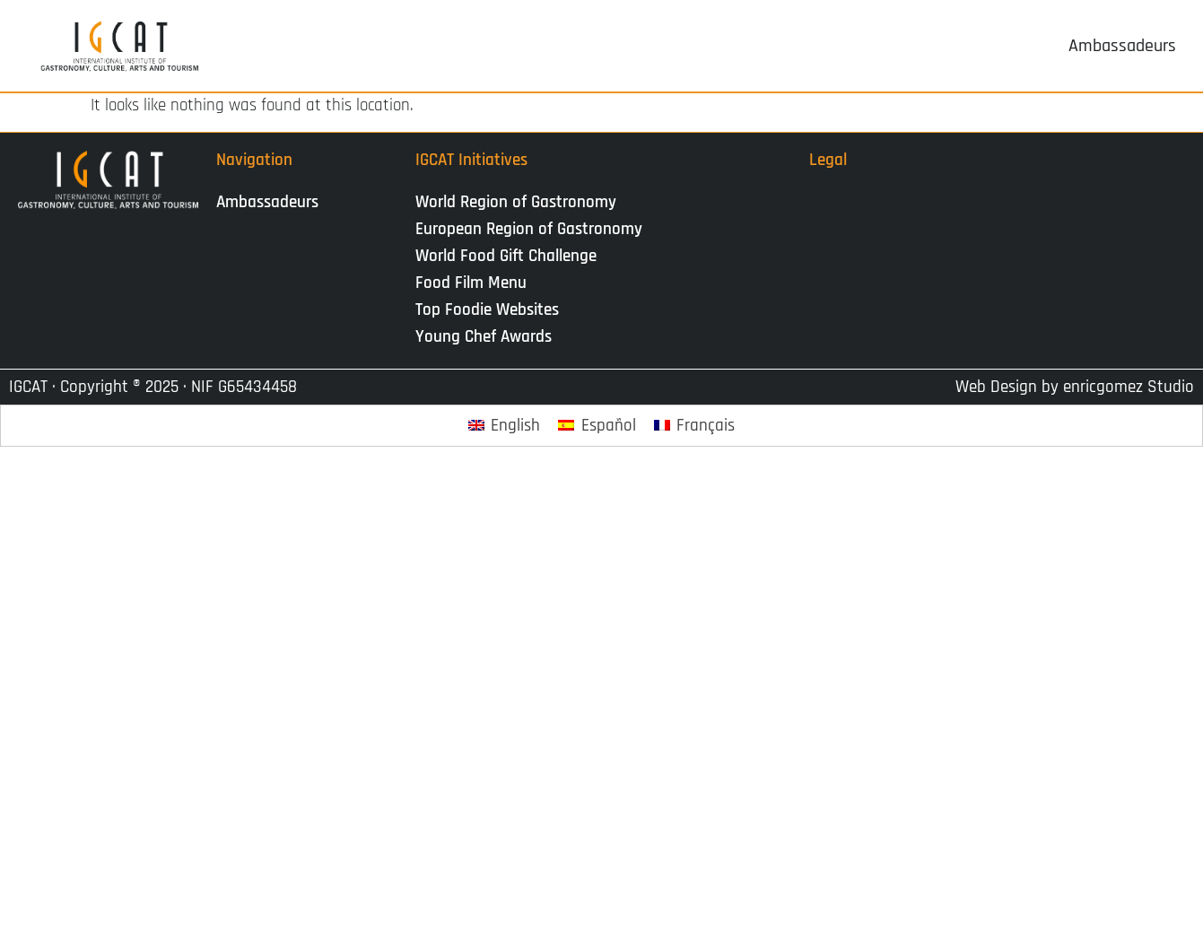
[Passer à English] (504, 426)
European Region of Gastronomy (528, 229)
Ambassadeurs (267, 202)
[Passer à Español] (597, 426)
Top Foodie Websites (487, 310)
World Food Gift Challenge (506, 256)
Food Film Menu (471, 283)
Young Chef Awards (483, 337)
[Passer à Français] (695, 426)
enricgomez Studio (1128, 387)
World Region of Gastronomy (515, 202)
